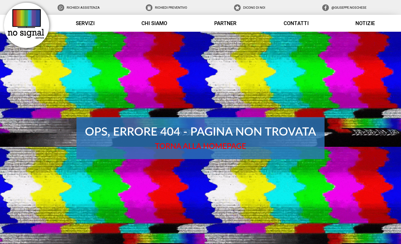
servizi (85, 23)
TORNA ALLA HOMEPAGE (200, 145)
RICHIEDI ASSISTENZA (83, 7)
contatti (296, 23)
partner (225, 23)
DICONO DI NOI (254, 7)
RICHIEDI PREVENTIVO (171, 7)
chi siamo (154, 23)
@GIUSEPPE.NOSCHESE (348, 7)
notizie (365, 23)
